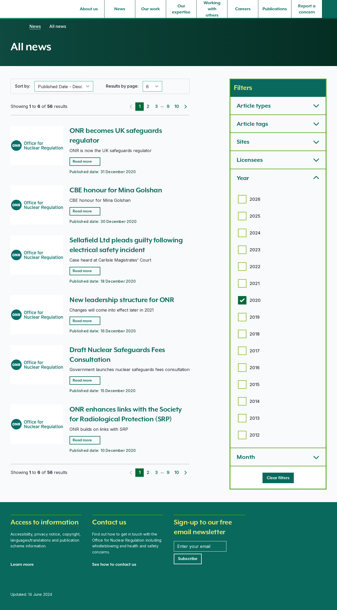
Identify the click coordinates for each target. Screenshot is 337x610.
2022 (255, 266)
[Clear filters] (278, 478)
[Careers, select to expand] (242, 9)
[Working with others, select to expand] (212, 9)
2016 (255, 367)
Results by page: (122, 86)
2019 (255, 317)
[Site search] (329, 9)
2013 (255, 418)
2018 (255, 334)
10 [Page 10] (176, 106)
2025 (255, 216)
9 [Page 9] (168, 106)
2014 (255, 401)
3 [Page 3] (156, 106)
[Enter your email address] (200, 546)
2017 (255, 350)
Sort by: (22, 86)
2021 (255, 283)
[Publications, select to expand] (274, 9)
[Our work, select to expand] (150, 9)
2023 (255, 249)
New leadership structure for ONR (122, 300)
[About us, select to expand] (89, 9)
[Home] (16, 26)
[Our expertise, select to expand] (181, 9)
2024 (255, 233)
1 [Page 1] (140, 106)
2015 (255, 384)
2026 (255, 199)
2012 (255, 435)
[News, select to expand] (120, 9)
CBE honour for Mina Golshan (116, 190)
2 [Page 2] (148, 106)
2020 (255, 300)
